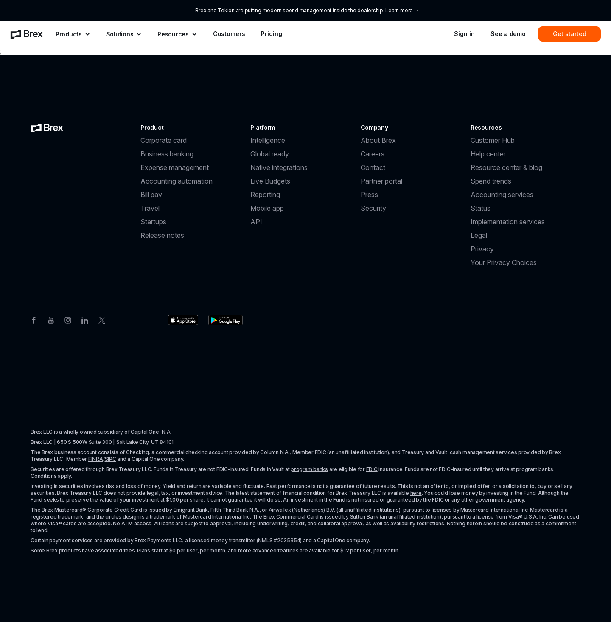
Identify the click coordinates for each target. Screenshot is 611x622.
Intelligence (267, 140)
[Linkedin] (84, 319)
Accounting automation (176, 181)
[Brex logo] (47, 127)
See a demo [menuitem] (508, 33)
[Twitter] (101, 319)
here (416, 493)
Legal (479, 235)
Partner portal (381, 181)
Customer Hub (493, 140)
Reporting (265, 194)
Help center (488, 154)
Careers (372, 154)
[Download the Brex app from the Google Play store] (225, 320)
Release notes (162, 235)
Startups (153, 222)
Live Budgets (270, 181)
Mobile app (267, 208)
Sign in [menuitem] (464, 33)
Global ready (269, 154)
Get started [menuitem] (569, 33)
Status (480, 208)
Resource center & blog (506, 167)
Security (373, 208)
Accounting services (502, 194)
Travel (150, 208)
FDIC (320, 452)
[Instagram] (67, 319)
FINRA (95, 459)
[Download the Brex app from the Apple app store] (183, 320)
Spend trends (491, 181)
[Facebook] (34, 319)
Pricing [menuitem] (271, 33)
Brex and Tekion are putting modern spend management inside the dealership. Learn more (304, 10)
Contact (373, 167)
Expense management (174, 167)
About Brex (378, 140)
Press (369, 194)
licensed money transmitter (222, 540)
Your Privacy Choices (504, 262)
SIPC (110, 459)
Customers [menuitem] (229, 33)
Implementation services (508, 222)
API (256, 222)
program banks (309, 469)
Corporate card (163, 140)
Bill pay (151, 194)
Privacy (482, 249)
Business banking (166, 154)
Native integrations (279, 167)
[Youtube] (51, 319)
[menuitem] (26, 34)
